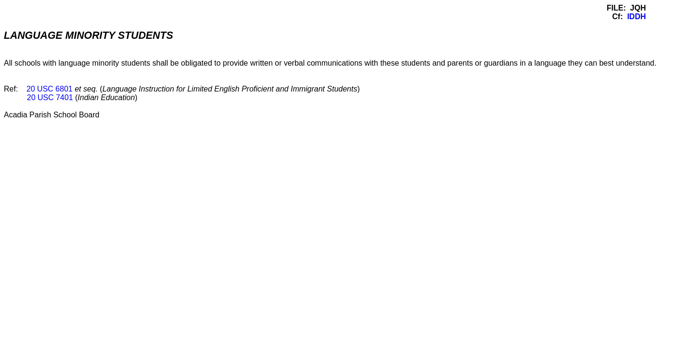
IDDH (636, 16)
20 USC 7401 (50, 97)
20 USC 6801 (49, 89)
